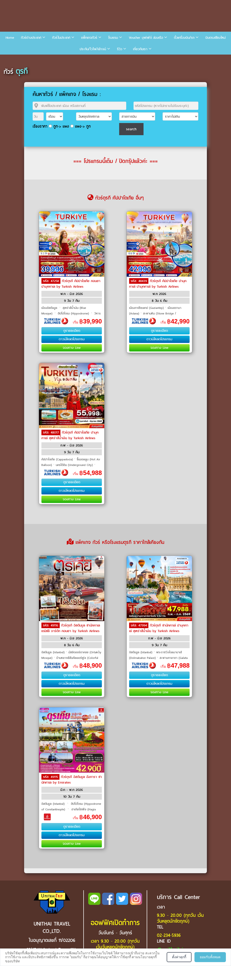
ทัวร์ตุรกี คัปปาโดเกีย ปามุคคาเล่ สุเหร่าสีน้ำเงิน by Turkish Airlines (69, 435)
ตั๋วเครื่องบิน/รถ (184, 37)
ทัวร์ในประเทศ (61, 37)
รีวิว (119, 49)
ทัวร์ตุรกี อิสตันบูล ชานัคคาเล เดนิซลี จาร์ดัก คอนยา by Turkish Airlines (70, 628)
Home (10, 37)
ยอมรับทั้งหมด (210, 957)
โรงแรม (113, 37)
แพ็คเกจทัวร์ (89, 37)
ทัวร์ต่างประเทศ (31, 37)
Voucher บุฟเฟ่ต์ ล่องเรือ (146, 37)
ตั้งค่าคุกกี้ (179, 957)
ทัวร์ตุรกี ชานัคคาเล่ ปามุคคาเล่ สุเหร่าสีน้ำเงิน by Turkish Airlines (158, 628)
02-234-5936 (169, 935)
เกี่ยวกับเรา (140, 49)
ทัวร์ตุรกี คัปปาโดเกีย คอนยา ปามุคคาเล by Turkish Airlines (70, 283)
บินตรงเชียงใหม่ (215, 37)
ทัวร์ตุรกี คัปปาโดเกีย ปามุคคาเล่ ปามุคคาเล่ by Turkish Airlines (157, 283)
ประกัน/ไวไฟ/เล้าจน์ (93, 49)
